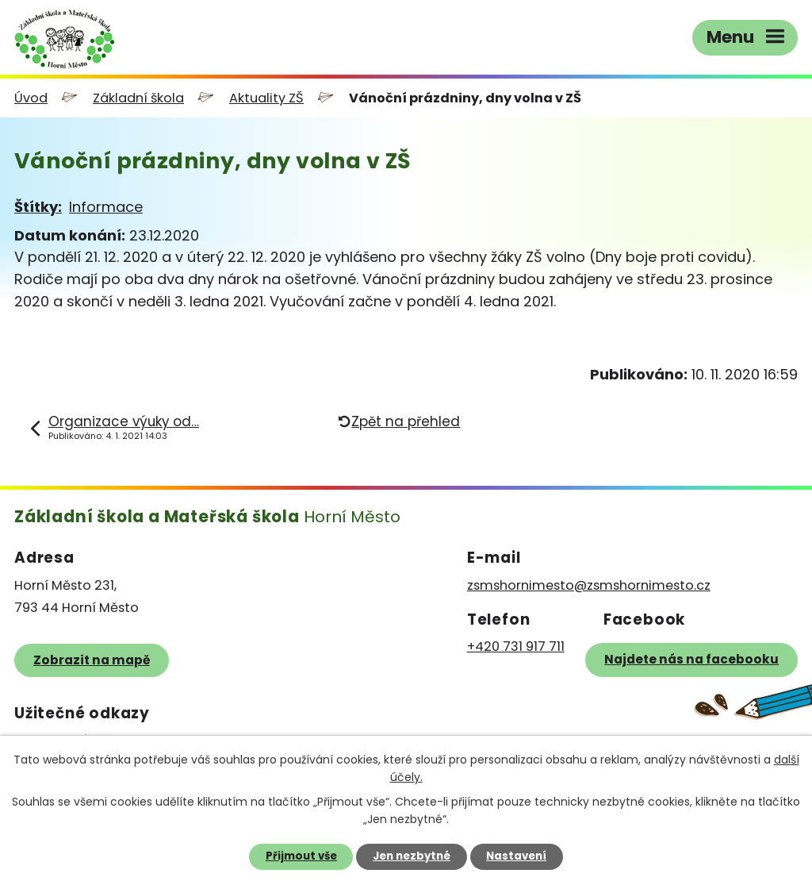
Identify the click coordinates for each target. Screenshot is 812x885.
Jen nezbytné (411, 856)
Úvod (31, 98)
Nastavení (516, 856)
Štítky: (38, 207)
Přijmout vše (301, 856)
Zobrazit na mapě (91, 660)
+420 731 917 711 (516, 646)
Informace (106, 207)
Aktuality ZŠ (266, 98)
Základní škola (138, 98)
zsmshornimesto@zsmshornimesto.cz (588, 585)
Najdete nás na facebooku (691, 659)
